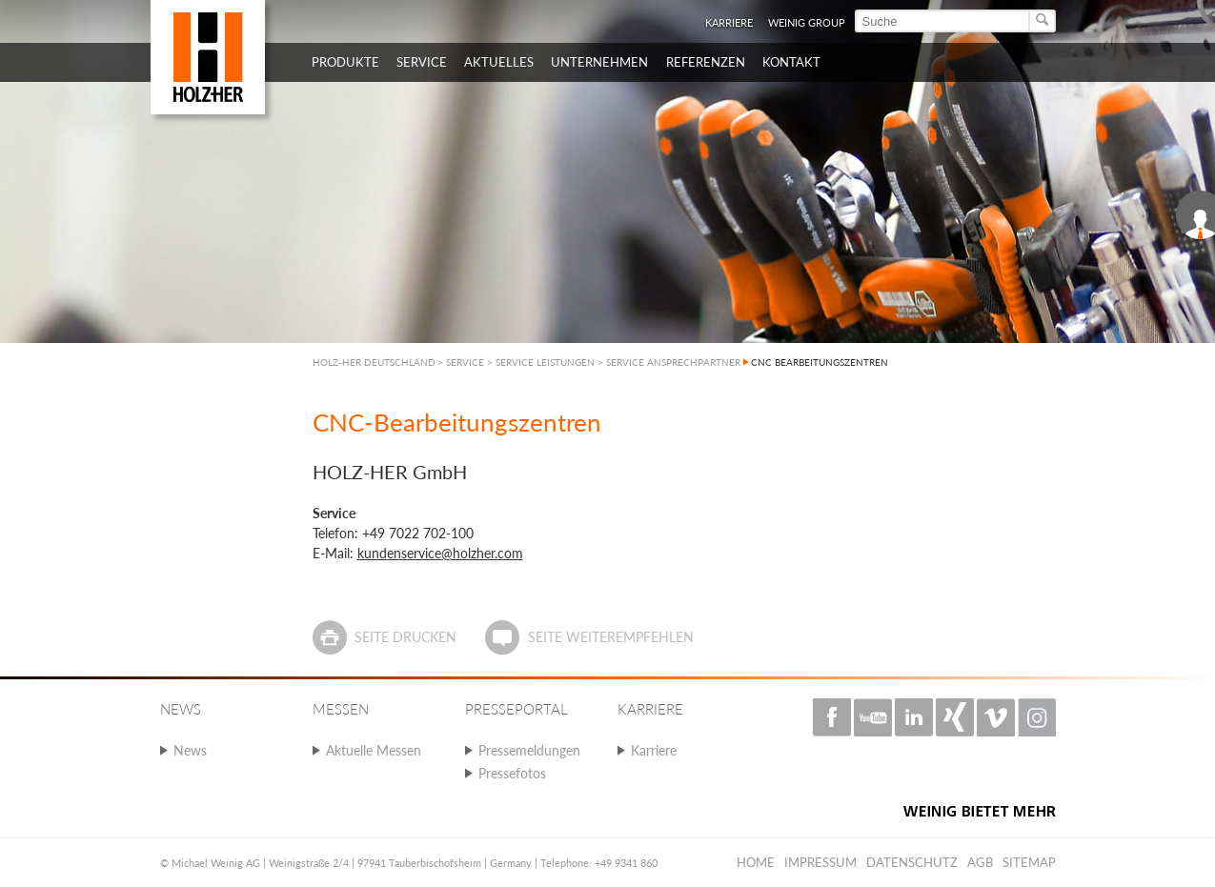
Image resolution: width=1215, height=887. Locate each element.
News (190, 750)
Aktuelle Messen (373, 750)
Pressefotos (512, 773)
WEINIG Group (806, 22)
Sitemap (1029, 862)
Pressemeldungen (529, 750)
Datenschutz (912, 862)
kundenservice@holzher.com (440, 553)
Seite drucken (405, 637)
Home (756, 862)
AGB (980, 862)
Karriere (729, 22)
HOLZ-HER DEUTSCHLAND (374, 362)
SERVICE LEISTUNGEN (545, 362)
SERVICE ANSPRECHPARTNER (673, 362)
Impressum (820, 862)
